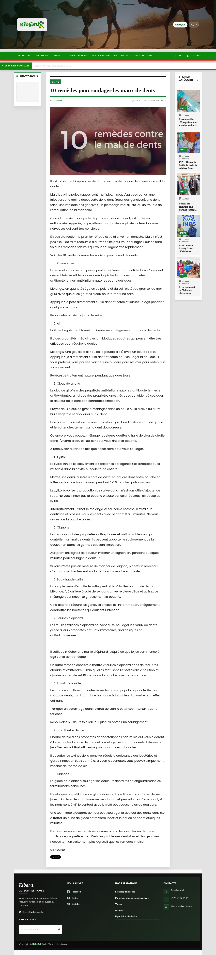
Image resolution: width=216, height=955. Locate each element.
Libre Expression (100, 55)
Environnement (78, 55)
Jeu (115, 55)
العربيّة (194, 24)
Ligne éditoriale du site (31, 912)
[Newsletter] (58, 929)
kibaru (58, 100)
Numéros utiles (145, 55)
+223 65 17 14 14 (179, 898)
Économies (25, 55)
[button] (179, 56)
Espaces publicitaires (125, 891)
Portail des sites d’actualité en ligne (132, 898)
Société (59, 55)
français (180, 24)
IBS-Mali (36, 944)
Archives (126, 55)
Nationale (43, 55)
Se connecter (195, 55)
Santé (55, 82)
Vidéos (118, 904)
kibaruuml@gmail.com (181, 906)
